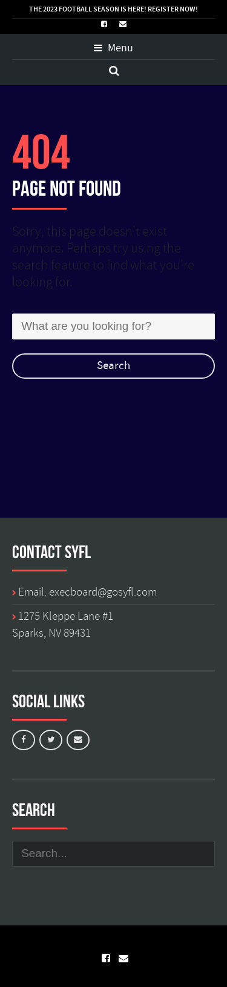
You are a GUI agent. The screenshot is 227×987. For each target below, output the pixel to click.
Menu (113, 48)
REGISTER (163, 9)
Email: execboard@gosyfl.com (87, 592)
